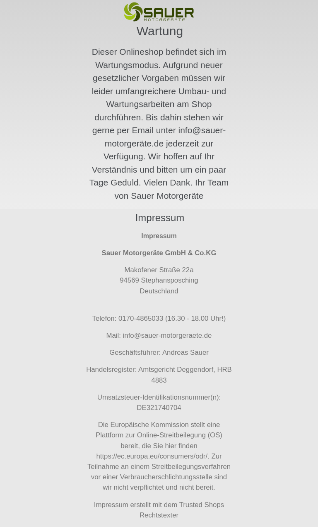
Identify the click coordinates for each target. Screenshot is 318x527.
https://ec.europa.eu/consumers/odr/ (151, 456)
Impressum (111, 505)
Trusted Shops (201, 505)
